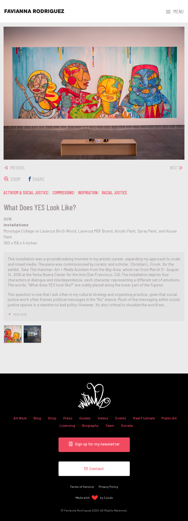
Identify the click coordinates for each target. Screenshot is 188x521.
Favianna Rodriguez (34, 11)
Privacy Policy (108, 486)
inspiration (87, 192)
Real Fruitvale (144, 418)
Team (109, 425)
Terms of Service (82, 486)
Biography (90, 425)
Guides (85, 418)
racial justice (114, 192)
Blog (37, 418)
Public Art (169, 418)
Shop (52, 418)
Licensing (67, 425)
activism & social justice (26, 192)
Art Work (20, 418)
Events (120, 418)
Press (67, 418)
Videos (102, 418)
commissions (63, 192)
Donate (127, 425)
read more (20, 314)
